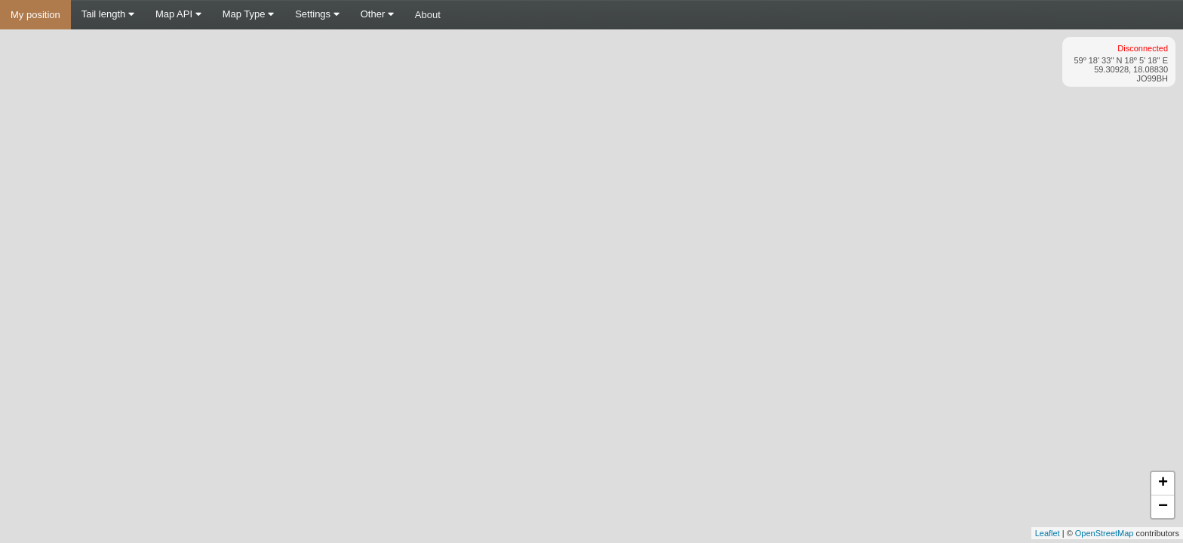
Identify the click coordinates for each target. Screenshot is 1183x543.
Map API (178, 14)
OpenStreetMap (1104, 533)
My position (35, 14)
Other (377, 14)
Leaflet (1047, 533)
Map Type (248, 14)
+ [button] (1163, 483)
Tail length (107, 14)
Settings (317, 14)
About (428, 14)
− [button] (1163, 506)
